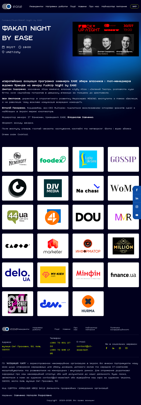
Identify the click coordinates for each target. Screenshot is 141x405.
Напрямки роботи (57, 6)
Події (73, 6)
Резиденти (36, 6)
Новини (82, 6)
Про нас (94, 6)
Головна (6, 20)
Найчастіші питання (114, 6)
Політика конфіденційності (119, 329)
